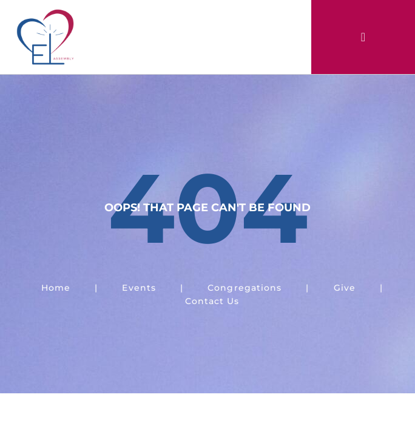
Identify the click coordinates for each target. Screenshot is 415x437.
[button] (363, 37)
